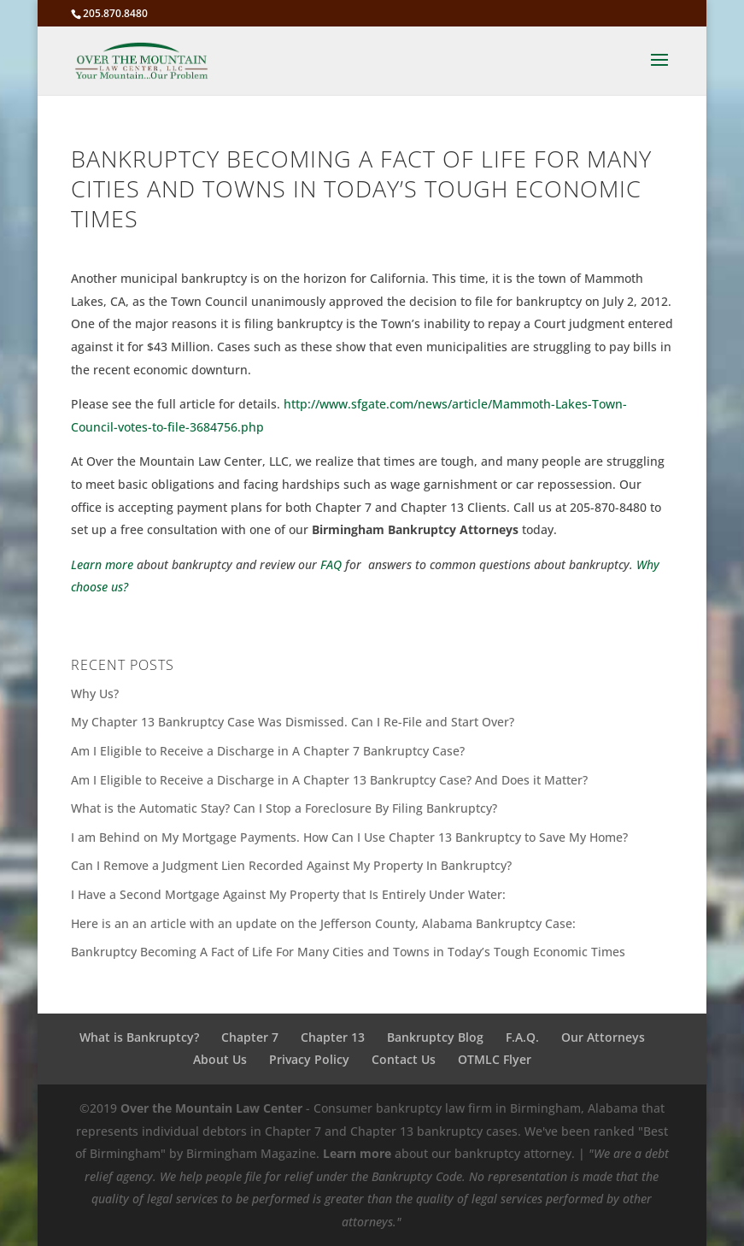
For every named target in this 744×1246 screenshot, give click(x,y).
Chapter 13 (333, 1037)
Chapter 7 (249, 1037)
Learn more (102, 564)
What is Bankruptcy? (139, 1037)
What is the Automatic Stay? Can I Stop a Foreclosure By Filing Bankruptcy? (284, 808)
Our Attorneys (603, 1037)
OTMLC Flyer (494, 1059)
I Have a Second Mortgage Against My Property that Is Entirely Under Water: (288, 894)
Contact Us (404, 1059)
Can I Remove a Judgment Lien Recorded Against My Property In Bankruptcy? (291, 865)
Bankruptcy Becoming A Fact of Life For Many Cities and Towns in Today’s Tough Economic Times (348, 951)
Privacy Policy (309, 1059)
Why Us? (95, 693)
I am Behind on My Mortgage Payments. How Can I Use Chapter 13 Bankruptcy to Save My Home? (349, 837)
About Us (220, 1059)
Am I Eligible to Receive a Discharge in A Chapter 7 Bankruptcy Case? (268, 751)
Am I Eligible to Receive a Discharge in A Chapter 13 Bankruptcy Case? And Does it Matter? (329, 780)
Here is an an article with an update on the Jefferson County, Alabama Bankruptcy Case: (323, 923)
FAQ (331, 564)
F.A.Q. (522, 1037)
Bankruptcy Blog (435, 1037)
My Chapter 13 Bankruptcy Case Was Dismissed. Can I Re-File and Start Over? (292, 722)
